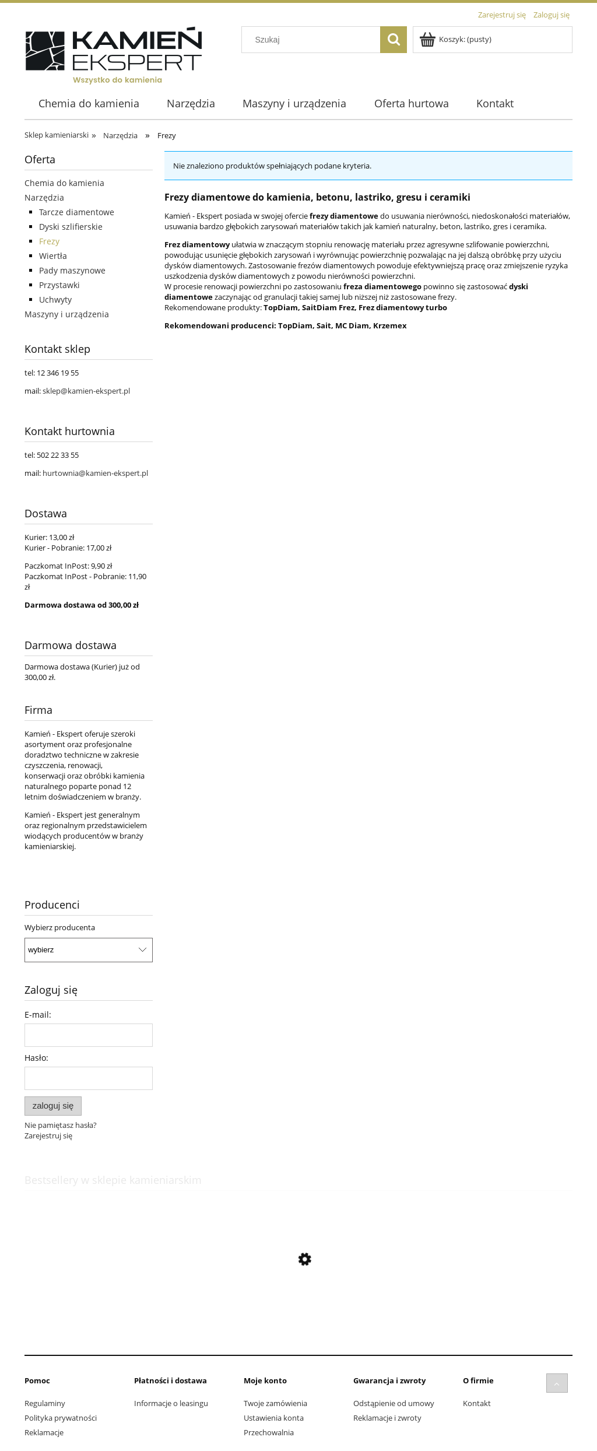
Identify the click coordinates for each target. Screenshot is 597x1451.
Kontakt (477, 1403)
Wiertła (53, 255)
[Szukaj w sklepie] (314, 39)
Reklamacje (44, 1432)
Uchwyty (55, 299)
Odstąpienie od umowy (393, 1403)
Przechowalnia (269, 1432)
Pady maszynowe (72, 270)
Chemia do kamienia (64, 182)
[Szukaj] (393, 39)
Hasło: (36, 1057)
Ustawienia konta (274, 1418)
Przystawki (59, 284)
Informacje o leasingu (171, 1403)
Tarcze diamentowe (76, 212)
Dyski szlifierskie (71, 226)
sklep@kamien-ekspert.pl (86, 390)
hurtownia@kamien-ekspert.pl (95, 473)
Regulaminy (44, 1403)
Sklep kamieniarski (56, 134)
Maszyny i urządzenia (66, 314)
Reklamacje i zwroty (387, 1418)
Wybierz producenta (59, 927)
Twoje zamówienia (275, 1403)
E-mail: (37, 1014)
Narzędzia (44, 197)
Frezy (49, 241)
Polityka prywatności (60, 1418)
